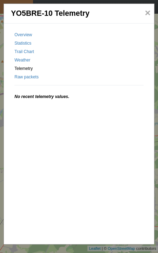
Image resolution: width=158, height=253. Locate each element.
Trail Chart (24, 51)
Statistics (22, 43)
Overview (23, 34)
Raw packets (26, 76)
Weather (22, 60)
